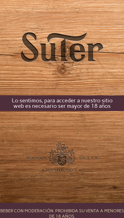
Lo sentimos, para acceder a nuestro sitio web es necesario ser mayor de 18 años (62, 103)
